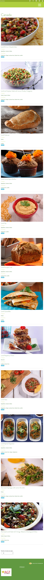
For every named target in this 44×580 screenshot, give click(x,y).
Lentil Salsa (4, 400)
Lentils (21, 55)
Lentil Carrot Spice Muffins (8, 179)
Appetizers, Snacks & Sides (6, 51)
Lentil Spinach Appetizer (7, 444)
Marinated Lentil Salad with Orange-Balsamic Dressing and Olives (19, 532)
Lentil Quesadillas (6, 311)
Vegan (7, 55)
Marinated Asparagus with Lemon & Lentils (13, 488)
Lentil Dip (3, 223)
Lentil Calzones (5, 135)
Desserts (3, 359)
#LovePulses (2, 1)
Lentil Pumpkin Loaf (6, 267)
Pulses (6, 6)
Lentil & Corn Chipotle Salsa (9, 47)
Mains (2, 139)
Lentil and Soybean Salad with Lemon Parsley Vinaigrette (16, 91)
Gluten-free (17, 55)
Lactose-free (11, 55)
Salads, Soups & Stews (5, 95)
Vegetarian (3, 55)
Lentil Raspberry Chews (7, 355)
